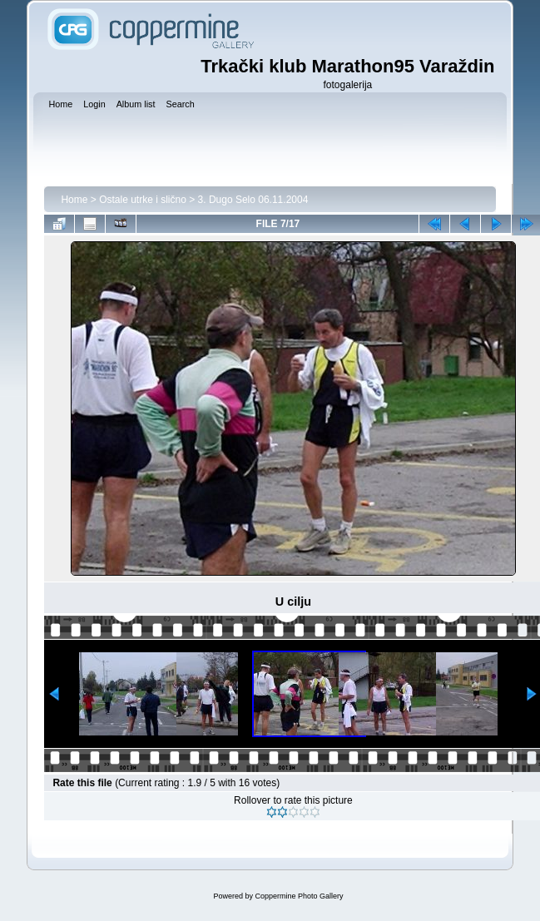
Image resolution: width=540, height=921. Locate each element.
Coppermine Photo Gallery (299, 896)
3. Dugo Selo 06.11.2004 (253, 199)
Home (74, 199)
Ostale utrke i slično (142, 199)
